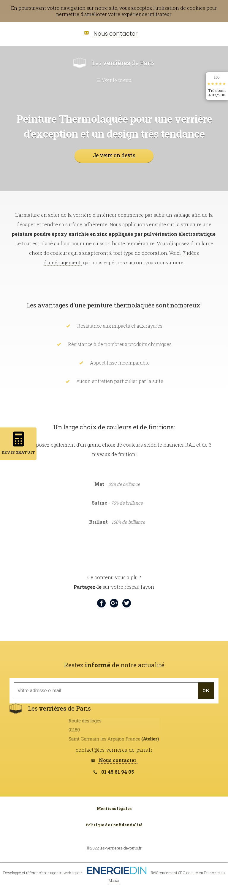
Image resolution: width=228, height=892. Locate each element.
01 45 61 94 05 (117, 772)
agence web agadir (66, 872)
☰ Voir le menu (114, 80)
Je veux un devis (114, 155)
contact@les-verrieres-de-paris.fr (114, 750)
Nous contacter (115, 34)
